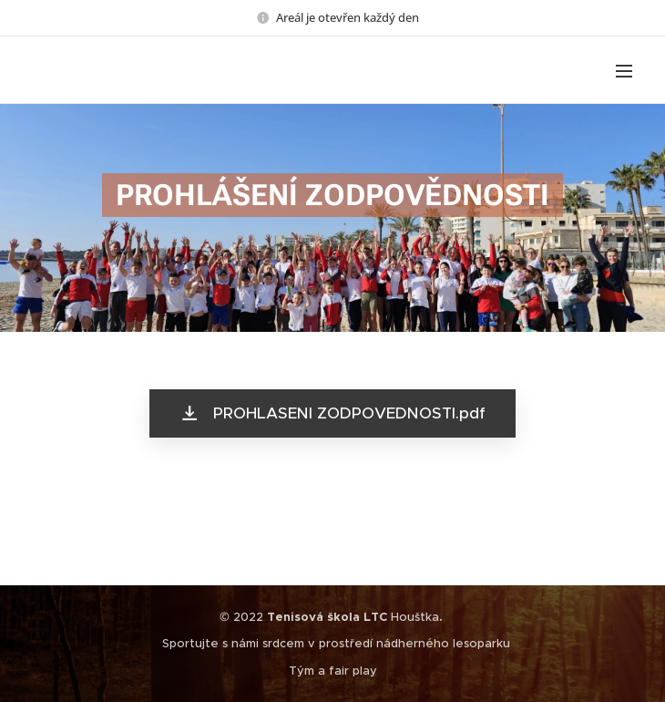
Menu (624, 71)
